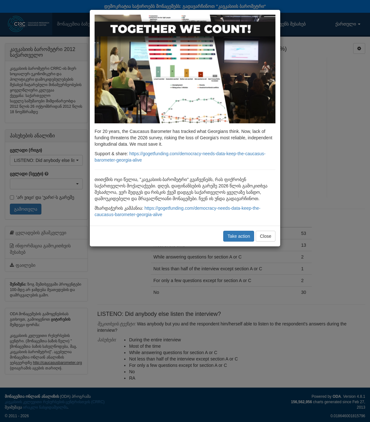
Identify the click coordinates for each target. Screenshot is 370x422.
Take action (238, 236)
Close (265, 236)
